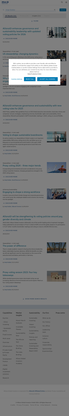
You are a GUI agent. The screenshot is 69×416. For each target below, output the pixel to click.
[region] (34, 72)
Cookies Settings (16, 79)
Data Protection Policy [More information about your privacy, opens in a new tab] (34, 74)
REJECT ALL (30, 79)
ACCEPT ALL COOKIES (47, 79)
